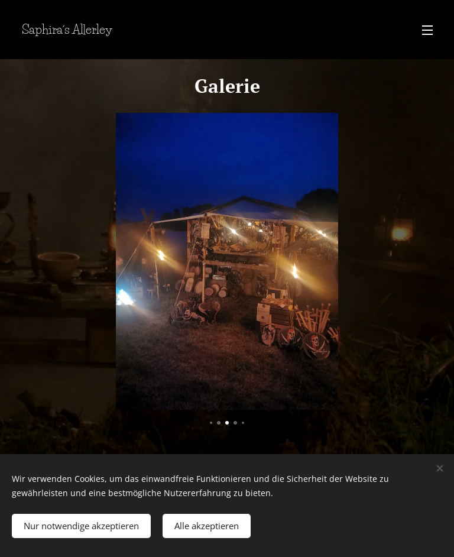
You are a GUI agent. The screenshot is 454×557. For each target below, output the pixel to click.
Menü (427, 30)
